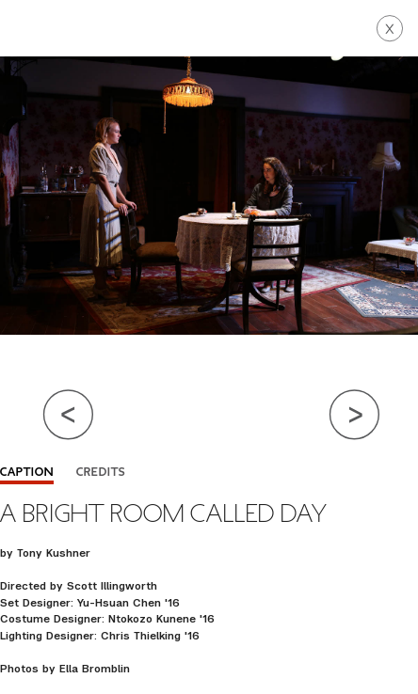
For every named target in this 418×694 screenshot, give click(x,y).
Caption (27, 473)
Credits (100, 473)
